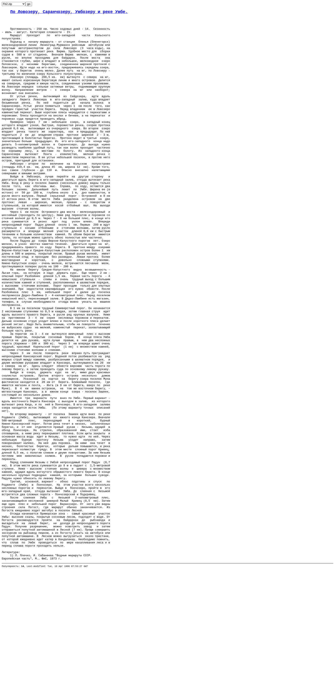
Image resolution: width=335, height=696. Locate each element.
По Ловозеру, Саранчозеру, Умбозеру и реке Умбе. (69, 12)
